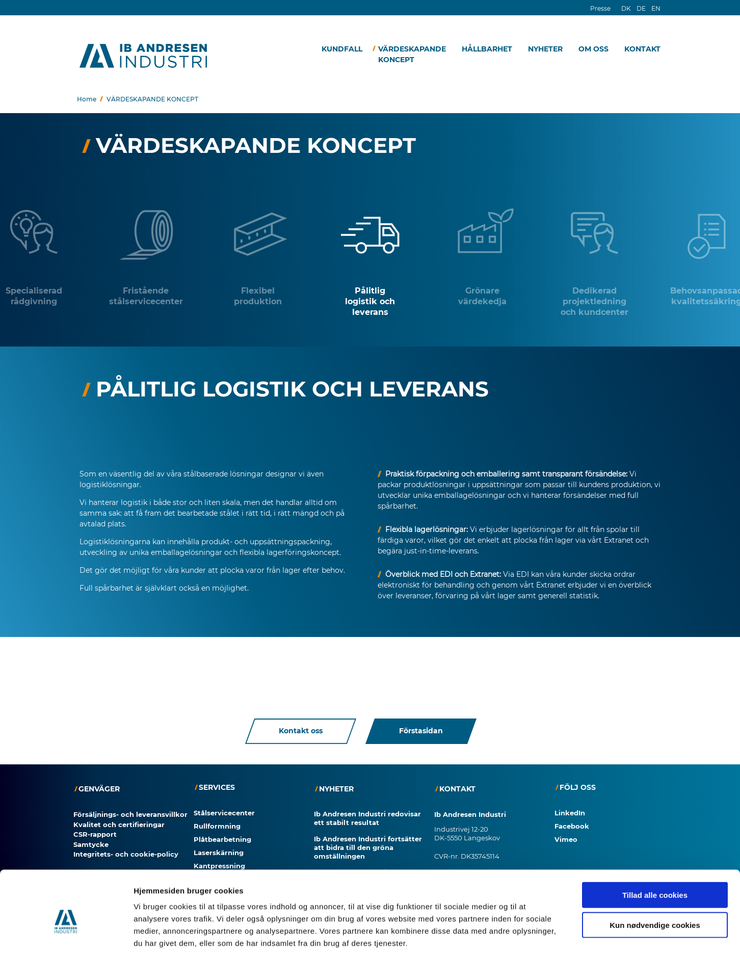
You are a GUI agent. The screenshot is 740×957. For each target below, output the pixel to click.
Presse (600, 8)
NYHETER (545, 49)
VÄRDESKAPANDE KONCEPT (412, 54)
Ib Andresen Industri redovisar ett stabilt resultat (367, 818)
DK (626, 8)
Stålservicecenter (224, 813)
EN (655, 8)
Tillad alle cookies (655, 847)
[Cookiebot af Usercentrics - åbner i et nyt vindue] (66, 937)
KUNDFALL (342, 49)
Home (86, 99)
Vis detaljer (529, 937)
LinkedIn (569, 813)
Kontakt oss (301, 731)
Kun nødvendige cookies (655, 877)
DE (641, 8)
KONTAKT (642, 49)
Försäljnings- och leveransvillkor (130, 814)
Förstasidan (421, 731)
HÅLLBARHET (487, 49)
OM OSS (593, 49)
